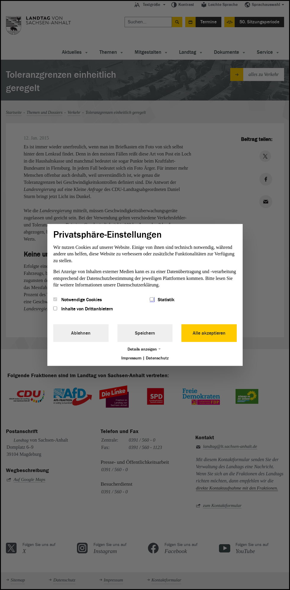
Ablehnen (81, 333)
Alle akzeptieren (209, 333)
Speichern (145, 333)
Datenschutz (157, 358)
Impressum (131, 358)
